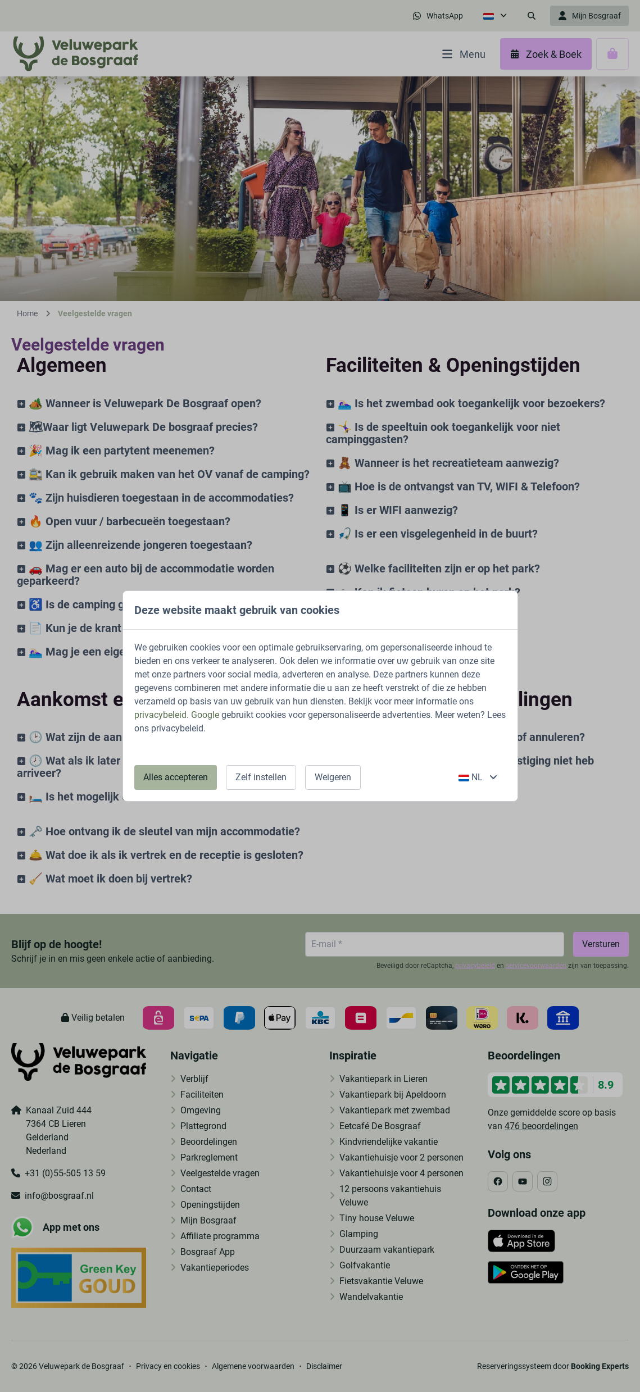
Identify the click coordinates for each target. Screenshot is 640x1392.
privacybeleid (160, 714)
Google (205, 714)
